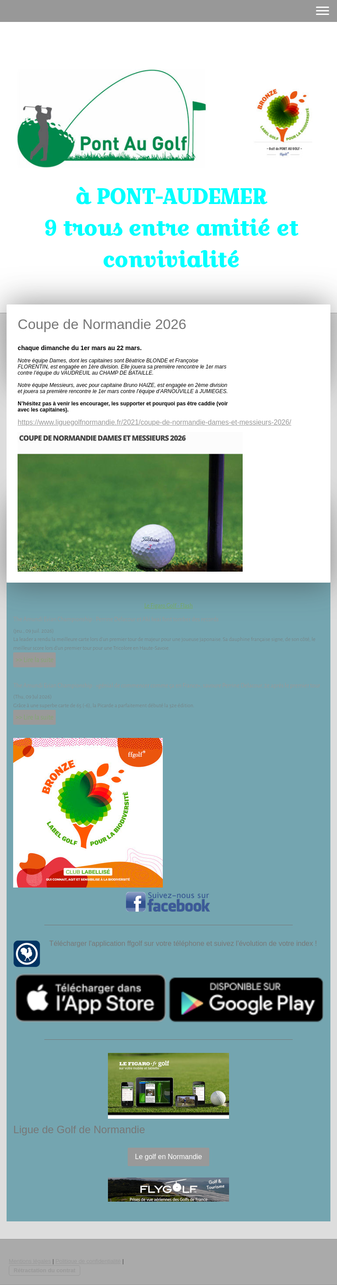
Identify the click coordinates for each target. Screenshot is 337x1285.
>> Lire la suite (34, 659)
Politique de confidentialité (88, 1261)
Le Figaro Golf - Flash (168, 606)
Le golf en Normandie (168, 1156)
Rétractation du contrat (44, 1270)
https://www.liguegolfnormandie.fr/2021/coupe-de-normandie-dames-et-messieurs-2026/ (154, 422)
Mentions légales (30, 1261)
